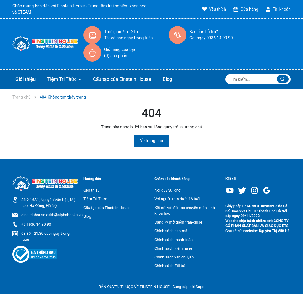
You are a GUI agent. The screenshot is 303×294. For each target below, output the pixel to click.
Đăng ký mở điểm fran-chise (178, 222)
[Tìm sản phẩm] (258, 79)
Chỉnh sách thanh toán (173, 239)
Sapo (200, 287)
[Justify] (283, 79)
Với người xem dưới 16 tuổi (177, 199)
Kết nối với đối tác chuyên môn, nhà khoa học (184, 210)
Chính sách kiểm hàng (173, 248)
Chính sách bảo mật (171, 231)
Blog (167, 79)
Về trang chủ (151, 140)
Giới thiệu (25, 79)
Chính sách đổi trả (169, 266)
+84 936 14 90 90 (36, 224)
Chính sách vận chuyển (174, 257)
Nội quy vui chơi (167, 190)
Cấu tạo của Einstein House (122, 79)
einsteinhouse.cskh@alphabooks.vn (52, 215)
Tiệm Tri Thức (62, 79)
